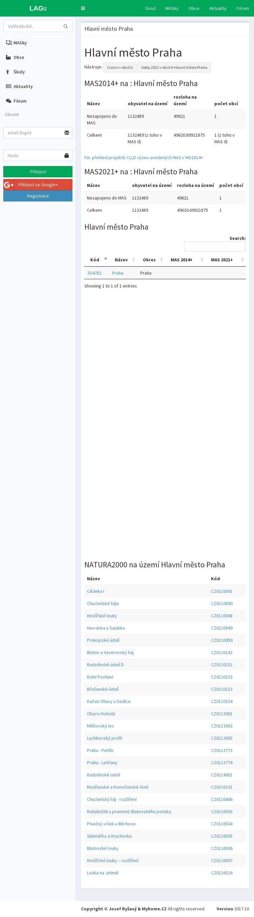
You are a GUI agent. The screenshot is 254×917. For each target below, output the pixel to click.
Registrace (38, 196)
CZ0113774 (222, 762)
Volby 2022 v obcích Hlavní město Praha (174, 67)
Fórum (242, 8)
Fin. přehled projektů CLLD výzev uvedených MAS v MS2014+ (143, 157)
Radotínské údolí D (105, 665)
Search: (215, 243)
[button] (83, 8)
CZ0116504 (222, 824)
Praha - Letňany (102, 762)
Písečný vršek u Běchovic (111, 824)
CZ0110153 (222, 689)
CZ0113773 (222, 750)
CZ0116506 (222, 848)
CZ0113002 (222, 726)
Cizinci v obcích (120, 67)
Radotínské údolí (103, 775)
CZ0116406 (222, 799)
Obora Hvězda (101, 714)
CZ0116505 (222, 836)
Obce (194, 8)
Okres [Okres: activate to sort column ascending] (149, 260)
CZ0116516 (222, 873)
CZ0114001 (222, 775)
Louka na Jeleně (102, 873)
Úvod (150, 8)
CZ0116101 (222, 787)
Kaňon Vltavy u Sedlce (109, 701)
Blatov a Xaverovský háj (110, 652)
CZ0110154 (222, 701)
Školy (15, 72)
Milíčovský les (100, 726)
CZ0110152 (222, 677)
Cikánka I (95, 591)
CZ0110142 (222, 652)
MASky (172, 8)
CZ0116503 (222, 811)
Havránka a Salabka (106, 628)
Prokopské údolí (103, 640)
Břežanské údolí (102, 689)
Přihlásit (38, 172)
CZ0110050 (222, 640)
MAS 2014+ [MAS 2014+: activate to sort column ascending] (181, 260)
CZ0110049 (222, 628)
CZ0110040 (222, 603)
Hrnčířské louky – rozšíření (113, 860)
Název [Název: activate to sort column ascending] (121, 260)
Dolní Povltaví (100, 677)
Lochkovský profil (104, 738)
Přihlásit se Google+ (31, 184)
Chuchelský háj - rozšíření (112, 799)
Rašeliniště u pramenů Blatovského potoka (129, 811)
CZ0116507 (222, 860)
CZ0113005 (222, 738)
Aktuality (218, 8)
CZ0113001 (222, 714)
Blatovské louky (102, 848)
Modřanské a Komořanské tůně (117, 787)
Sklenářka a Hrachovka (109, 836)
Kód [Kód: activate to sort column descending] (94, 260)
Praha (117, 273)
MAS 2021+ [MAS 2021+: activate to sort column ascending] (222, 260)
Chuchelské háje (103, 603)
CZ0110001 (222, 591)
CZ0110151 (222, 665)
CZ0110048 (222, 616)
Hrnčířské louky (102, 616)
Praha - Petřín (100, 750)
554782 (95, 273)
